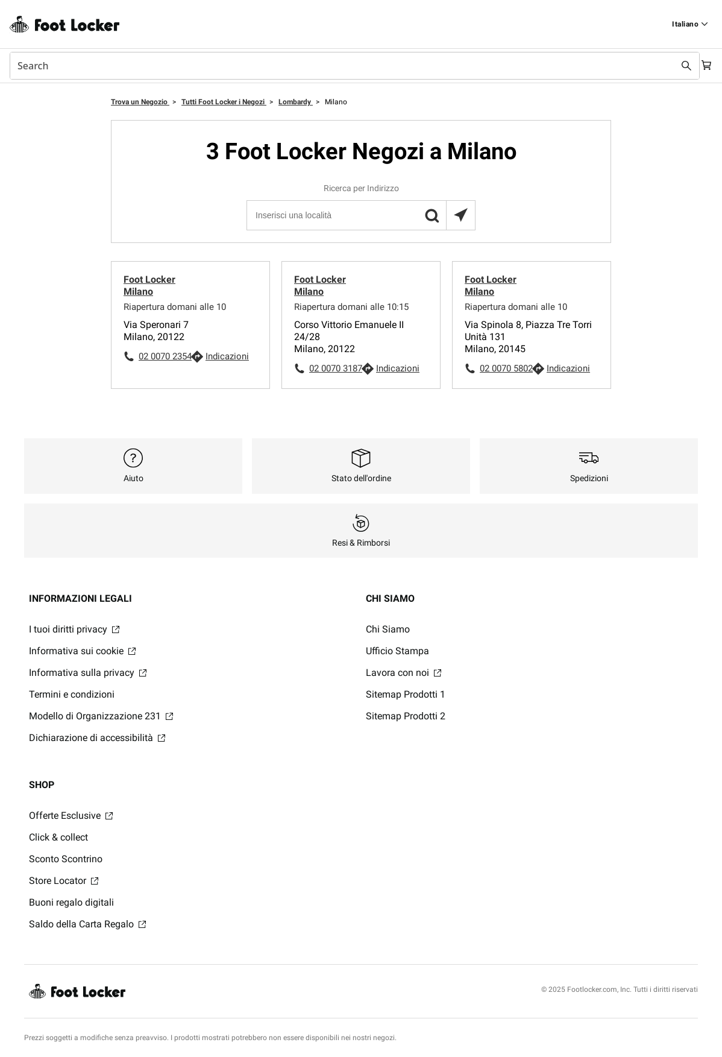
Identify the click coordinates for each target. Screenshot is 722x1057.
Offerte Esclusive (71, 815)
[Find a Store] (689, 24)
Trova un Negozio (140, 102)
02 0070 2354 (164, 356)
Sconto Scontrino (65, 859)
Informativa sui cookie (82, 651)
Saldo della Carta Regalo (87, 924)
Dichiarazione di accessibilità (97, 737)
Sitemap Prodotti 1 (405, 694)
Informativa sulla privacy (87, 672)
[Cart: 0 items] (702, 65)
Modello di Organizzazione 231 (101, 716)
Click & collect (58, 837)
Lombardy (295, 102)
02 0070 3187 (335, 368)
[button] (431, 215)
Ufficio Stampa (397, 651)
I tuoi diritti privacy (74, 629)
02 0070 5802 (506, 368)
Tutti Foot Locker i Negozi (223, 102)
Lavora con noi (403, 672)
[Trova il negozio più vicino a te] (460, 215)
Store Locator (63, 880)
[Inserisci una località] (360, 215)
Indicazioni (227, 356)
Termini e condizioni (72, 694)
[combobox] (349, 65)
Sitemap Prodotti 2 (405, 716)
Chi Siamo (388, 629)
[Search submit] (675, 65)
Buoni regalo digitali (71, 902)
